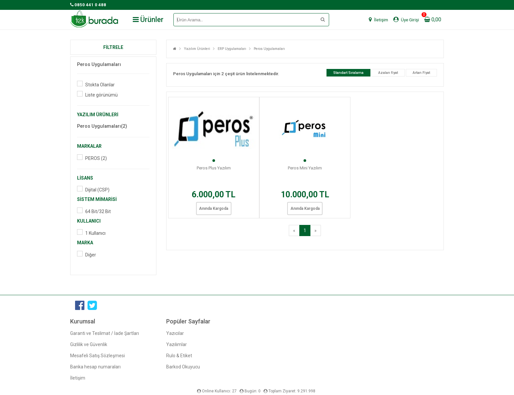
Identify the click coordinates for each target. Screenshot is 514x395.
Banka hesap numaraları (95, 366)
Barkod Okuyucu (183, 366)
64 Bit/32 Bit (98, 211)
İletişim (77, 378)
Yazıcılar (175, 333)
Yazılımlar (176, 344)
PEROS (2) (96, 158)
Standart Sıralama (348, 73)
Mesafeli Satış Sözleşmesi (97, 355)
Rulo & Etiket (179, 355)
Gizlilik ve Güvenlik (88, 344)
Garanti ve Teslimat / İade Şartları (104, 333)
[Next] (315, 230)
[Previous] (294, 230)
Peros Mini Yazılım (305, 167)
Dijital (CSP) (97, 189)
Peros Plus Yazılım (214, 167)
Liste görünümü (101, 95)
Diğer (90, 254)
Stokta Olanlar (100, 84)
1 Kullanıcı (95, 233)
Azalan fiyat (388, 73)
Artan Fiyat (421, 73)
